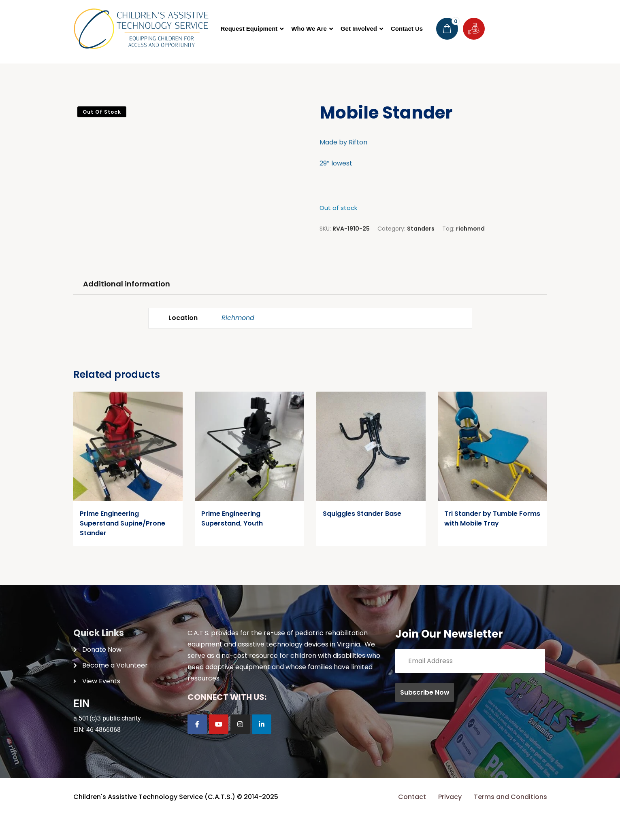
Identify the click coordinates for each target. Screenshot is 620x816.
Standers (421, 229)
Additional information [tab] (126, 284)
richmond (470, 229)
